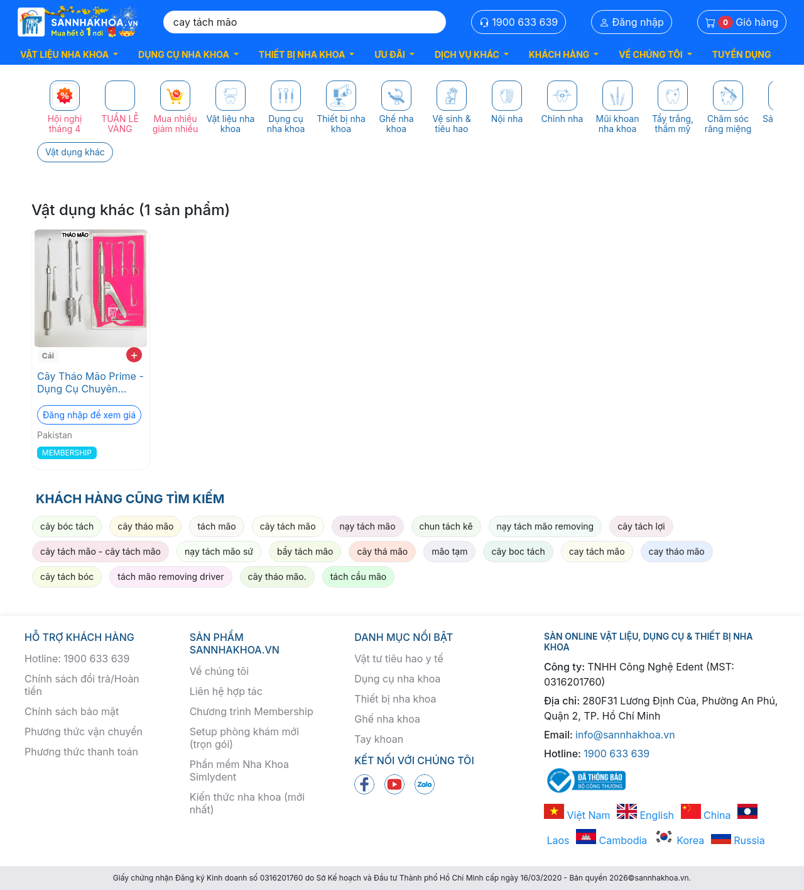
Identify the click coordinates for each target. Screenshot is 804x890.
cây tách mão (288, 526)
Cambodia (611, 840)
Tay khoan (378, 739)
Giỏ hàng (741, 22)
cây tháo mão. (277, 576)
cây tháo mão (145, 526)
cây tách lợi (641, 526)
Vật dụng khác (75, 152)
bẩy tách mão (305, 551)
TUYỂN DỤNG (741, 54)
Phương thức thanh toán (81, 751)
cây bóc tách (67, 526)
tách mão (216, 526)
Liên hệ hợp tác (226, 691)
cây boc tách (518, 551)
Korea (679, 840)
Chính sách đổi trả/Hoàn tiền (81, 685)
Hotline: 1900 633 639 (76, 658)
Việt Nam (577, 815)
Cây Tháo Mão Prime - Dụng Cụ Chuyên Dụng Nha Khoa (90, 382)
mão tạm (449, 551)
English (645, 815)
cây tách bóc (67, 576)
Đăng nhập (631, 22)
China (706, 815)
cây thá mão (382, 551)
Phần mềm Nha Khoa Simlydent (239, 770)
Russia (738, 840)
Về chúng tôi (219, 671)
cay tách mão (597, 551)
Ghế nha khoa (387, 719)
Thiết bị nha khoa (395, 699)
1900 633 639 (518, 22)
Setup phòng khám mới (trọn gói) (244, 737)
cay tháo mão (677, 551)
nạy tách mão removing (545, 526)
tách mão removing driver (170, 576)
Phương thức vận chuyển (83, 731)
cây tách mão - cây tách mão (100, 551)
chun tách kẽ (446, 526)
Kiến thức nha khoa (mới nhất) (247, 803)
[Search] (304, 22)
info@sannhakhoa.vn (625, 734)
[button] (69, 54)
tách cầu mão (358, 576)
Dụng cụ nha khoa (397, 678)
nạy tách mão (368, 526)
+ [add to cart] (134, 354)
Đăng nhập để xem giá (89, 414)
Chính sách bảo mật (71, 711)
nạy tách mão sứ (219, 551)
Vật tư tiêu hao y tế (398, 658)
